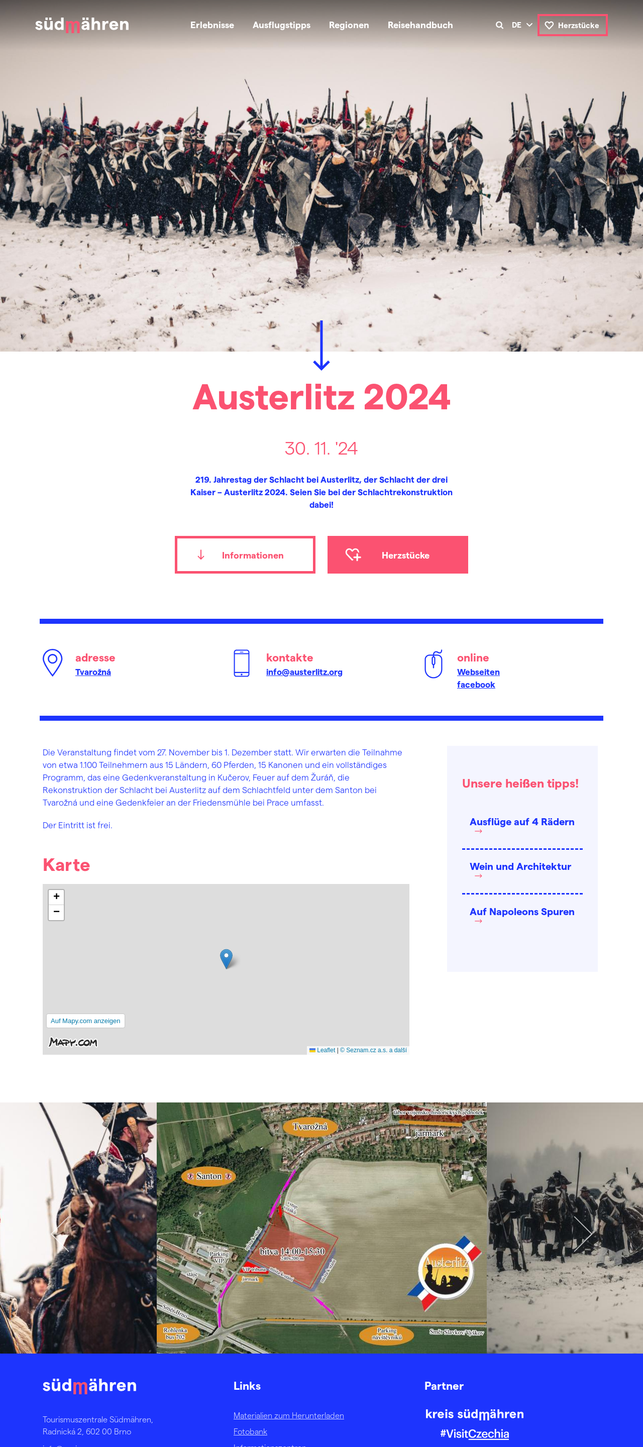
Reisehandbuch (420, 24)
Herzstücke (578, 25)
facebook (476, 684)
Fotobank (250, 1431)
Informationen (253, 554)
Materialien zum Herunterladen (289, 1415)
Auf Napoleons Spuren (522, 911)
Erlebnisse (212, 24)
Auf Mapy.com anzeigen (86, 1021)
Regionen (349, 24)
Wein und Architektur (520, 866)
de (516, 24)
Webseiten (478, 671)
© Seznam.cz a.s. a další (373, 1050)
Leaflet (322, 1050)
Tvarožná (93, 671)
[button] (226, 959)
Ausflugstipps (281, 24)
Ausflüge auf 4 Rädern (522, 821)
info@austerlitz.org (304, 671)
